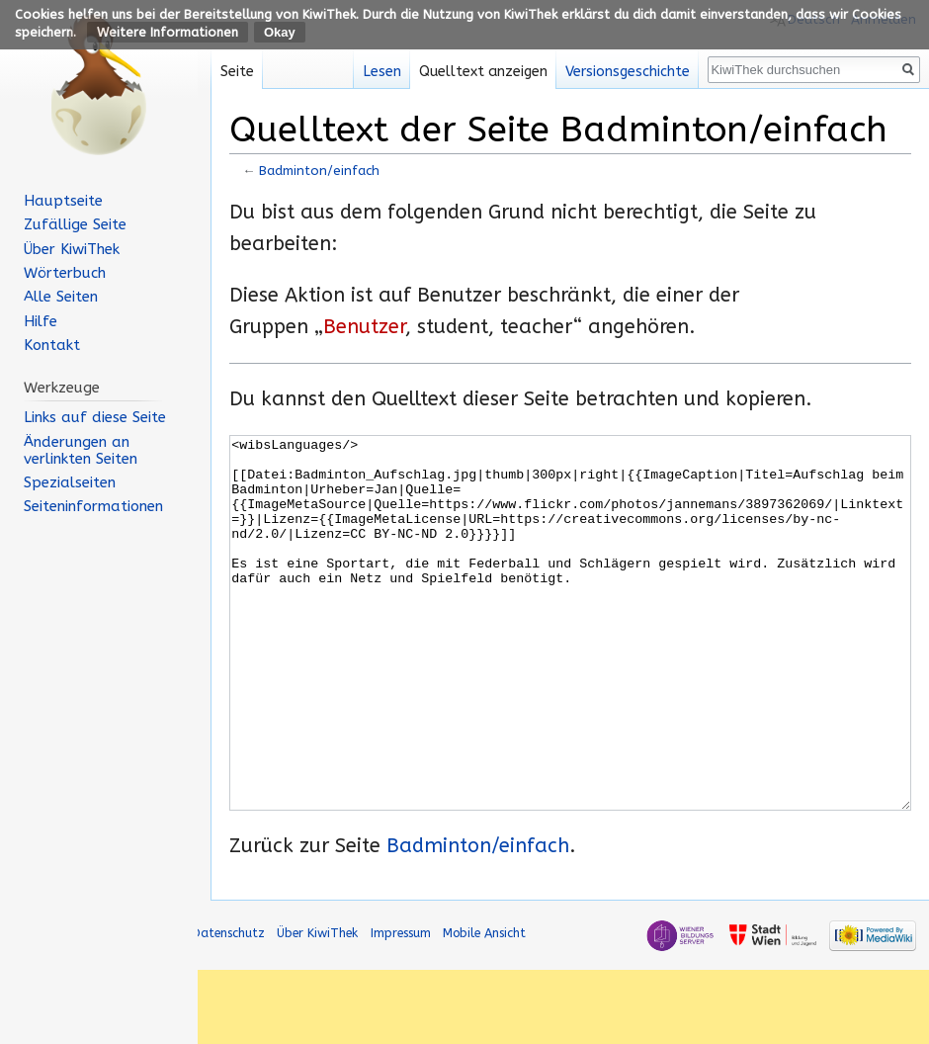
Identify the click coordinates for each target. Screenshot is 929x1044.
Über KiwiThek (72, 249)
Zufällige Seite (75, 224)
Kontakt (52, 345)
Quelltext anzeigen (483, 71)
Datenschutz (228, 1007)
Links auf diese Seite (95, 417)
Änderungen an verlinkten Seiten (80, 450)
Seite (237, 71)
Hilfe (40, 321)
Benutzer (364, 326)
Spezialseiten (70, 482)
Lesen (382, 71)
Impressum (401, 1007)
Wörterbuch (65, 273)
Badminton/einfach (319, 170)
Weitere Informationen (167, 32)
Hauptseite (63, 201)
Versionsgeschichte (627, 71)
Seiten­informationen (93, 506)
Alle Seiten (61, 296)
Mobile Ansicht (484, 1007)
